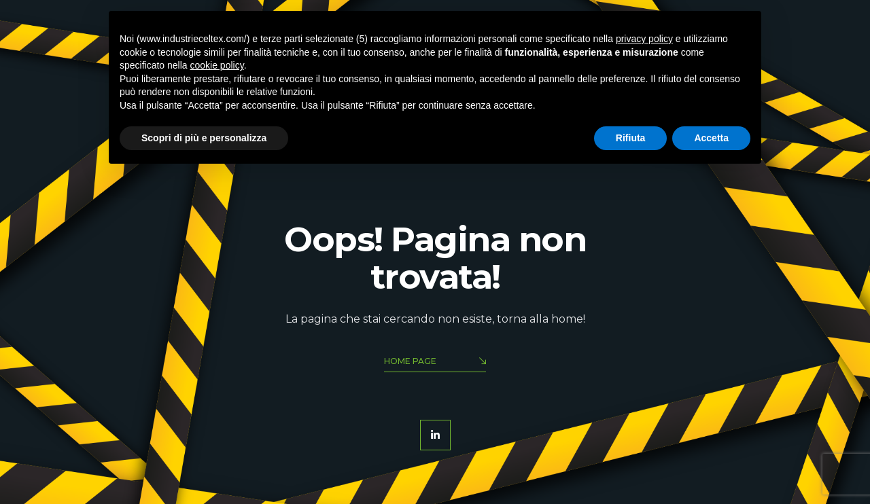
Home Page (435, 362)
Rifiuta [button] (631, 137)
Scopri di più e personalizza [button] (203, 137)
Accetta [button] (711, 137)
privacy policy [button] (644, 38)
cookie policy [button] (217, 65)
